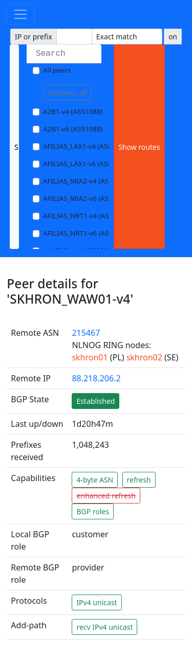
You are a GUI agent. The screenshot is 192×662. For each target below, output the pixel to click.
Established (95, 401)
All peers (57, 70)
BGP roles (92, 511)
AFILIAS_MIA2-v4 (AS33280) (86, 181)
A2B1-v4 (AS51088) (73, 111)
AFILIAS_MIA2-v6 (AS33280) (86, 198)
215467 (86, 332)
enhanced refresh (106, 495)
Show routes (139, 147)
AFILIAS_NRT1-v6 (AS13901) (87, 233)
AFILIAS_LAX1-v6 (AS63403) (86, 163)
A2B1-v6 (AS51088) (73, 128)
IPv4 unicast (96, 602)
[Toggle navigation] (20, 14)
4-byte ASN (94, 480)
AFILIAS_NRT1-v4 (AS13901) (87, 215)
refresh (139, 480)
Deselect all (68, 93)
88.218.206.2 (96, 378)
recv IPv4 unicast (104, 627)
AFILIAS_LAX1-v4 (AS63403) (86, 146)
